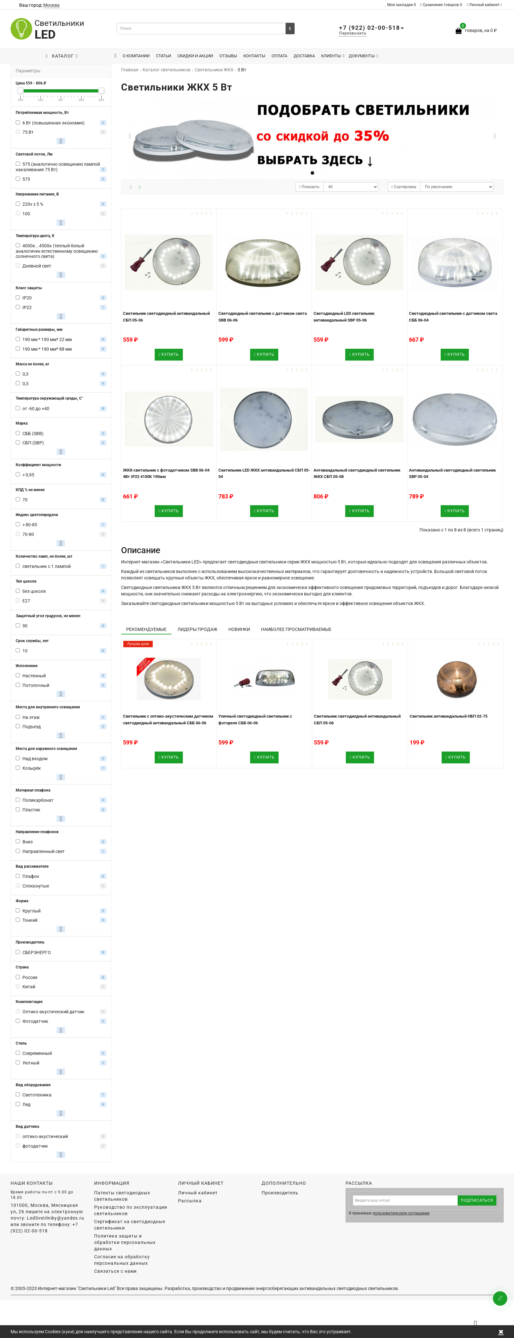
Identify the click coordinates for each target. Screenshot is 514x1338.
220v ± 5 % (32, 204)
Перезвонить (353, 33)
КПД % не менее (30, 490)
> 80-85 (29, 524)
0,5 (25, 383)
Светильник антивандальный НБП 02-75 (448, 716)
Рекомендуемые (146, 629)
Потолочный (35, 685)
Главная (129, 69)
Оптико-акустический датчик (53, 1011)
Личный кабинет (484, 5)
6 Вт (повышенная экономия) (53, 122)
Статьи (163, 55)
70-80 (28, 534)
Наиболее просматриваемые (296, 629)
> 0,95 (28, 474)
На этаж (31, 717)
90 (25, 625)
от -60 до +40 (35, 408)
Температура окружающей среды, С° (49, 398)
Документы (363, 55)
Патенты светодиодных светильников (122, 1196)
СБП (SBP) (33, 442)
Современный (37, 1053)
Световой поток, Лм (34, 154)
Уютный (30, 1062)
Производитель (30, 942)
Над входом (34, 758)
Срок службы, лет (32, 641)
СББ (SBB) (33, 433)
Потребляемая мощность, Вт (42, 112)
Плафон (30, 876)
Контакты (254, 55)
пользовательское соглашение (401, 1213)
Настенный (34, 675)
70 (25, 499)
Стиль (21, 1043)
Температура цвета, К (35, 236)
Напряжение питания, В (37, 194)
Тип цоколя (26, 581)
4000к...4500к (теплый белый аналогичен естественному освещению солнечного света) (57, 251)
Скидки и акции (195, 55)
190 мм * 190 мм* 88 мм (47, 349)
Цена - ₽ (31, 83)
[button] (495, 136)
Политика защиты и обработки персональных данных (125, 1242)
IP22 (27, 307)
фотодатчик (35, 1146)
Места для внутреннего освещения (48, 707)
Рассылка (190, 1200)
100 (26, 213)
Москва (51, 5)
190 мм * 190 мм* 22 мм (47, 339)
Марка (22, 423)
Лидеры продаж (197, 629)
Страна (22, 967)
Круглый (31, 910)
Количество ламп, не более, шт (44, 556)
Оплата (279, 55)
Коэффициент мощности (38, 465)
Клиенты (332, 55)
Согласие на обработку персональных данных (122, 1260)
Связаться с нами (115, 1271)
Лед (26, 1104)
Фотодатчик (35, 1021)
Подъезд (31, 726)
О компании (136, 55)
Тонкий (29, 920)
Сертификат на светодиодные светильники (129, 1224)
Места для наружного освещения (46, 748)
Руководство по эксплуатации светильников (130, 1210)
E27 (26, 600)
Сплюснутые (35, 885)
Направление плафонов (37, 832)
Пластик (31, 809)
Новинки (239, 629)
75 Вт (28, 132)
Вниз (27, 841)
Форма (22, 901)
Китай (28, 986)
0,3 (25, 374)
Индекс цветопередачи (37, 515)
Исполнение (26, 666)
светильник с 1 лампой (46, 566)
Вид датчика (27, 1126)
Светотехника (37, 1094)
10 (25, 650)
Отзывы (228, 55)
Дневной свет (36, 265)
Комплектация (29, 1002)
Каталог (62, 56)
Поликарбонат (37, 800)
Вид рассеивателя (32, 866)
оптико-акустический (45, 1136)
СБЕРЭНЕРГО (36, 952)
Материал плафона (33, 790)
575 (26, 179)
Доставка (304, 55)
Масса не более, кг (32, 364)
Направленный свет (43, 851)
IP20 (27, 297)
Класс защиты (29, 288)
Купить (169, 354)
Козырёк (31, 768)
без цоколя (34, 591)
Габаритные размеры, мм (39, 329)
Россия (29, 977)
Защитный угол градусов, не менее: (48, 616)
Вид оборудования (33, 1085)
